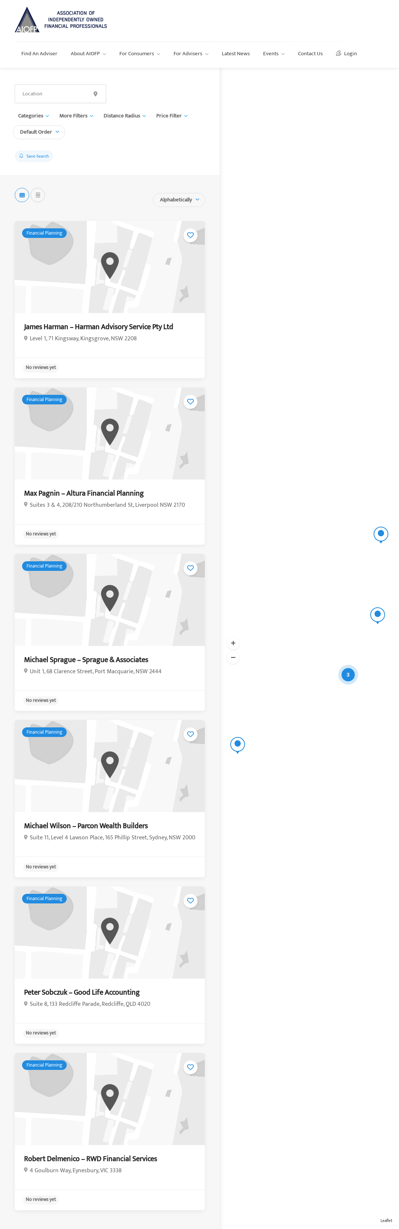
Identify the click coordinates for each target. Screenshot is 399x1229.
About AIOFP (85, 53)
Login (346, 53)
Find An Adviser (39, 53)
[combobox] (39, 131)
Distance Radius (122, 115)
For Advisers (188, 53)
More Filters (73, 115)
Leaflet (386, 1221)
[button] (233, 643)
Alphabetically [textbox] (176, 199)
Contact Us (310, 53)
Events (271, 53)
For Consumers (136, 53)
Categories (30, 115)
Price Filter (169, 115)
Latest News (236, 53)
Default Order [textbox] (36, 132)
